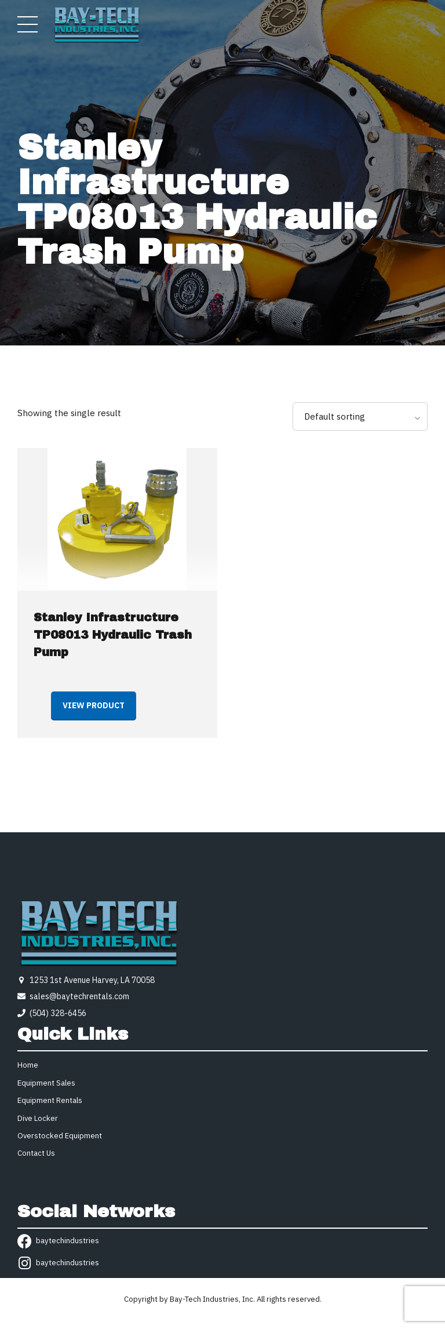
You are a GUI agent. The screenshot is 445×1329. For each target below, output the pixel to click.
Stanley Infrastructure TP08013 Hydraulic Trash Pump (113, 634)
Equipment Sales (46, 1083)
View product (94, 705)
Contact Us (36, 1153)
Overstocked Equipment (59, 1136)
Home (27, 1065)
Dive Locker (37, 1118)
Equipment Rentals (49, 1100)
